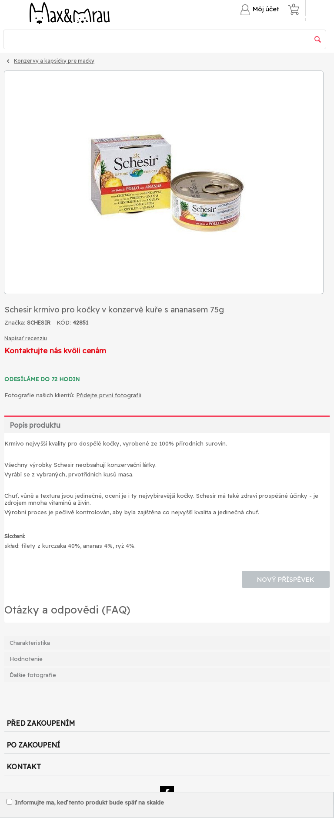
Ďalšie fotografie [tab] (33, 674)
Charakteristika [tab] (30, 642)
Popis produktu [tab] (35, 425)
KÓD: (64, 322)
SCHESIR (38, 322)
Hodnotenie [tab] (26, 658)
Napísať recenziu (25, 338)
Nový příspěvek (285, 579)
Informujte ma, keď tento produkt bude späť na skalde (85, 802)
